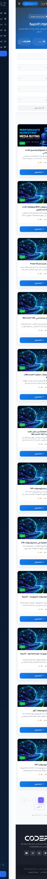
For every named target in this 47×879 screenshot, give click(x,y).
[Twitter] (29, 853)
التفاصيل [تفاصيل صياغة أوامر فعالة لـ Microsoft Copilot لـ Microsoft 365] (23, 396)
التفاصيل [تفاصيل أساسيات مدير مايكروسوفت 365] (23, 507)
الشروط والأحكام (29, 872)
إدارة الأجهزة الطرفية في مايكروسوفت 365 (24, 542)
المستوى (42, 73)
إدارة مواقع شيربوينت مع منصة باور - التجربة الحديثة (24, 655)
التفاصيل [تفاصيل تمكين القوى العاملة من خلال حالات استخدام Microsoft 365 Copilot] (23, 453)
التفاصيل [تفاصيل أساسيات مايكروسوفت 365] (23, 784)
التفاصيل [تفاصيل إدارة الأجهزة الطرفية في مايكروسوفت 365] (23, 562)
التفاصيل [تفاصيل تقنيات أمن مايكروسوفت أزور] (23, 729)
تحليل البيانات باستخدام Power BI (28, 263)
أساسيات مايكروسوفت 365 (31, 764)
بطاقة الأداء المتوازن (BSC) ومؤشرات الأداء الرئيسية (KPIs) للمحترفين (24, 208)
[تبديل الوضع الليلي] (37, 3)
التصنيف (42, 62)
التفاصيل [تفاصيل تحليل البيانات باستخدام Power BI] (23, 283)
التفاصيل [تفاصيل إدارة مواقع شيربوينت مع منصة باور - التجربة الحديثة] (23, 675)
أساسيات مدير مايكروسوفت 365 (28, 488)
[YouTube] (10, 853)
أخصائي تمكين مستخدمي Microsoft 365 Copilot (25, 319)
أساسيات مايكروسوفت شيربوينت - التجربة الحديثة (24, 598)
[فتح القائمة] (3, 4)
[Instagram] (17, 853)
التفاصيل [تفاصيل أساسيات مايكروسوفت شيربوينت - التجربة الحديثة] (23, 618)
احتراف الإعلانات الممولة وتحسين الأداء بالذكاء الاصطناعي (26, 151)
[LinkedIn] (23, 853)
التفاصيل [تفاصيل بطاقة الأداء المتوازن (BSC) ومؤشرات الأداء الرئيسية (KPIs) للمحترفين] (23, 229)
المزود (43, 84)
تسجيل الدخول (15, 3)
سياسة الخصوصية (17, 872)
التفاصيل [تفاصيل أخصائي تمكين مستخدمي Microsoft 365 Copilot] (23, 340)
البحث (43, 52)
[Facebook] (36, 853)
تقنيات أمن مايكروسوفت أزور (30, 710)
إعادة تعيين (23, 108)
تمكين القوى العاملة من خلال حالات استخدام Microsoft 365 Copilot (27, 433)
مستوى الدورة (41, 95)
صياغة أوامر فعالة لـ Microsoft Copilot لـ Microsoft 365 (25, 376)
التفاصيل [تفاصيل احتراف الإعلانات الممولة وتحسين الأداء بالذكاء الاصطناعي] (23, 172)
